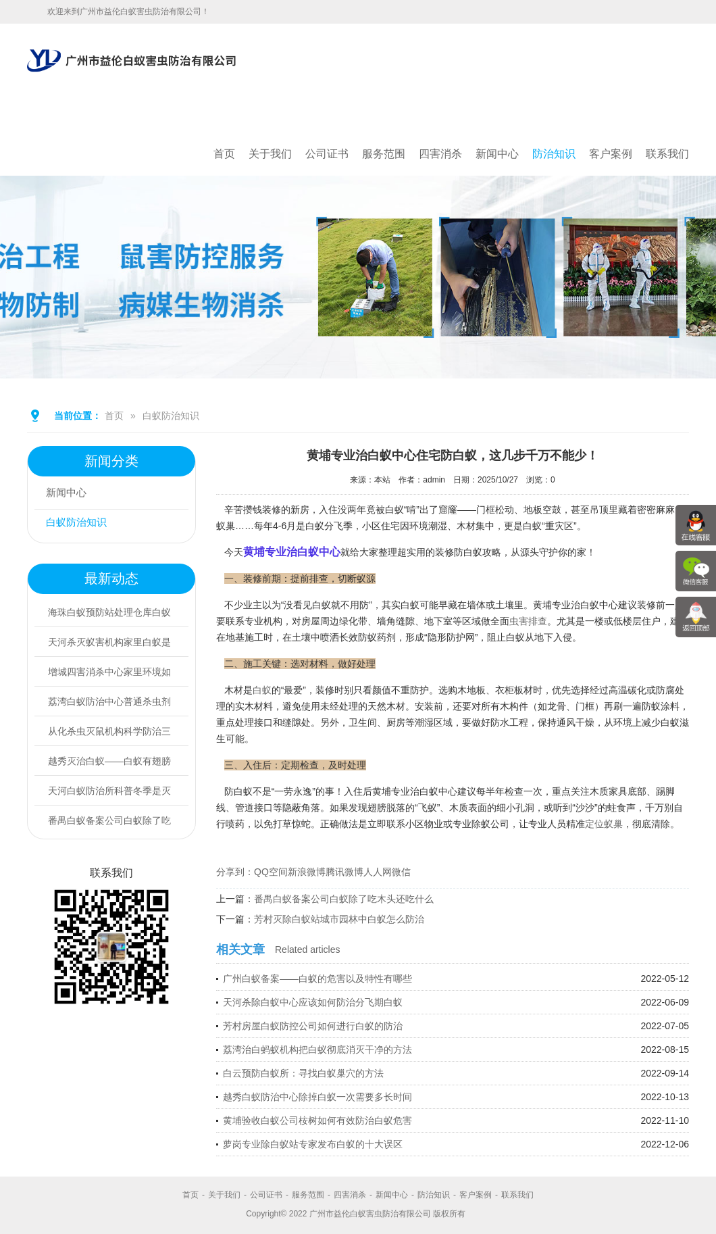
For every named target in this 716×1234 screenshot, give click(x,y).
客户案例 (610, 153)
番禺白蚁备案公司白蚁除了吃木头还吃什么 (344, 898)
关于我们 (270, 153)
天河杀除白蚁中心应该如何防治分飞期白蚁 (313, 1002)
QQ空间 (271, 871)
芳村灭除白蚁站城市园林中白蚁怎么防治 (339, 919)
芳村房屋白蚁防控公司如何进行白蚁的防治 (313, 1025)
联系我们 (667, 153)
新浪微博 (307, 871)
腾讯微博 (344, 871)
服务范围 (383, 153)
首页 (224, 153)
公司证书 (327, 153)
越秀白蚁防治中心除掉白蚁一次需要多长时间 (317, 1096)
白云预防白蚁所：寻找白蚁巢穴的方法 (303, 1073)
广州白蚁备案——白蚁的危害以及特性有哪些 (317, 978)
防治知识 (554, 153)
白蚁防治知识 (171, 415)
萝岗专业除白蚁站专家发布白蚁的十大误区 (313, 1144)
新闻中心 (497, 153)
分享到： (235, 871)
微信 (401, 871)
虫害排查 (528, 621)
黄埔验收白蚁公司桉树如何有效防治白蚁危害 (317, 1120)
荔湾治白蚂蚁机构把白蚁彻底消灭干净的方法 (317, 1049)
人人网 (377, 871)
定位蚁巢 (604, 823)
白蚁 (262, 690)
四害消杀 (440, 153)
